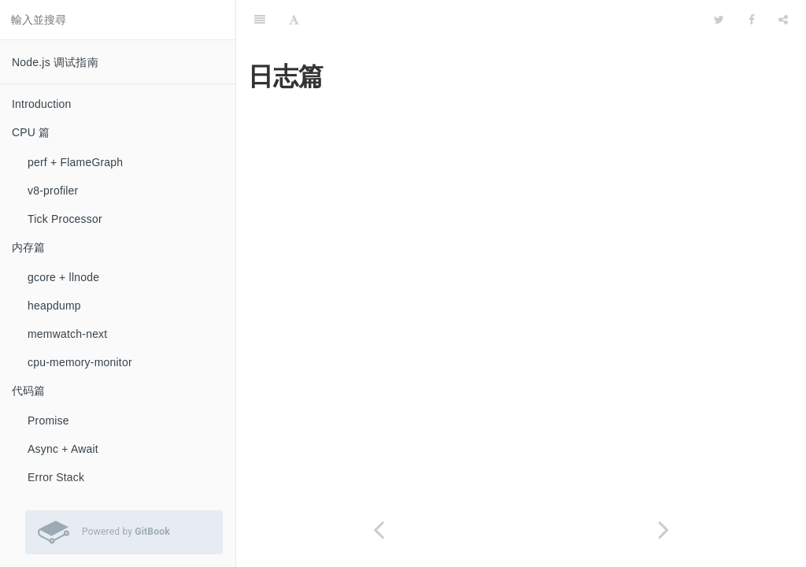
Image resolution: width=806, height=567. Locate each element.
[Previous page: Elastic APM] (378, 529)
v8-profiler (53, 190)
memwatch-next (67, 334)
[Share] (783, 19)
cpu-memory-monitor (80, 362)
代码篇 (29, 390)
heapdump (54, 305)
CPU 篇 (31, 132)
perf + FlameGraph (75, 162)
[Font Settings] (294, 19)
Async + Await (63, 449)
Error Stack (56, 477)
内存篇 (29, 247)
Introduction (42, 104)
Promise (48, 420)
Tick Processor (65, 219)
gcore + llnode (63, 277)
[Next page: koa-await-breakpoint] (663, 529)
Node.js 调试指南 (55, 62)
